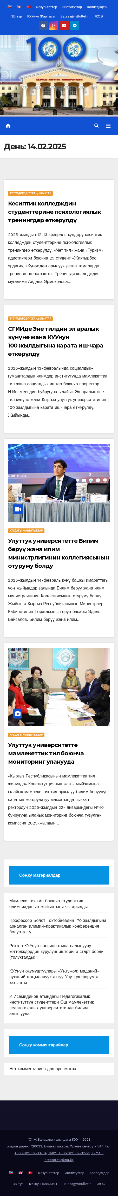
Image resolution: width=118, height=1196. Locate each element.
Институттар (72, 7)
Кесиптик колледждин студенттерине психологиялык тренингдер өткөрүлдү (54, 212)
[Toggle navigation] (108, 126)
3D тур (16, 16)
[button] (96, 125)
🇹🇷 (29, 7)
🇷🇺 (10, 7)
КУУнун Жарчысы (41, 16)
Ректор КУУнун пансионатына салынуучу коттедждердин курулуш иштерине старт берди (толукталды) (56, 951)
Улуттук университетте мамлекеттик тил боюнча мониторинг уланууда (46, 753)
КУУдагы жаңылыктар (26, 530)
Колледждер (97, 7)
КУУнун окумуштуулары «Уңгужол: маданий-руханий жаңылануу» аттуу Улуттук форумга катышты (54, 977)
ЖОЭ (99, 16)
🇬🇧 (19, 7)
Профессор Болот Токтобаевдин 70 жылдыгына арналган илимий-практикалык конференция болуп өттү (58, 926)
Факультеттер (46, 7)
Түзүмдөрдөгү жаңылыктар (30, 193)
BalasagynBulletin (74, 16)
